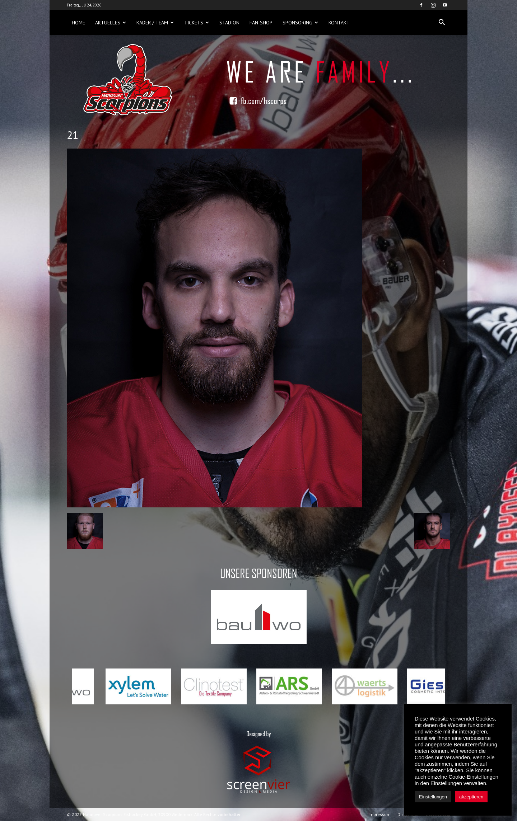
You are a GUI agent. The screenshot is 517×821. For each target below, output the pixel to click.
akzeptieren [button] (471, 796)
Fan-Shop (261, 22)
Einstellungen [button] (433, 796)
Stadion (229, 22)
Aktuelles (110, 22)
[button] (441, 22)
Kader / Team (155, 22)
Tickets (196, 22)
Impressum (379, 814)
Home (78, 22)
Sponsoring (300, 22)
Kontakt (339, 22)
